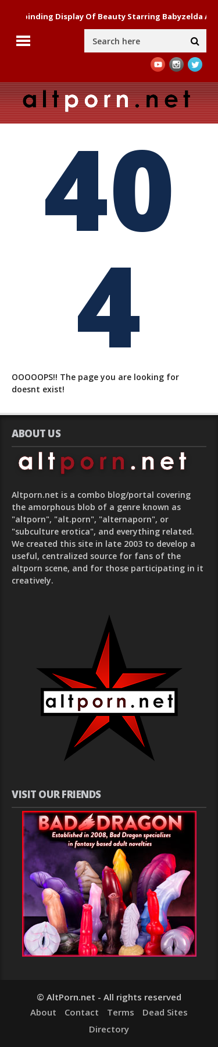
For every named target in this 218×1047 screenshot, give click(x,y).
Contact (82, 1012)
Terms (120, 1012)
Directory (109, 1029)
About (43, 1012)
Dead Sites (165, 1012)
